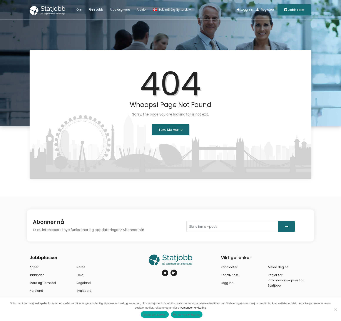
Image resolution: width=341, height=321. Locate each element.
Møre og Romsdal (43, 283)
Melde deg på (278, 267)
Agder (34, 267)
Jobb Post (294, 9)
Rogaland (84, 283)
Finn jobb (96, 9)
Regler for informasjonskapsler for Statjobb (286, 280)
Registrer (265, 9)
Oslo (80, 275)
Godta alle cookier (155, 314)
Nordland (36, 291)
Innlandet (37, 275)
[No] (335, 309)
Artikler (142, 9)
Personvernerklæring (193, 307)
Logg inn (245, 9)
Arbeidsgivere (120, 9)
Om (79, 9)
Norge (81, 267)
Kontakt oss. (230, 275)
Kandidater (229, 267)
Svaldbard (84, 291)
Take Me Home (171, 129)
